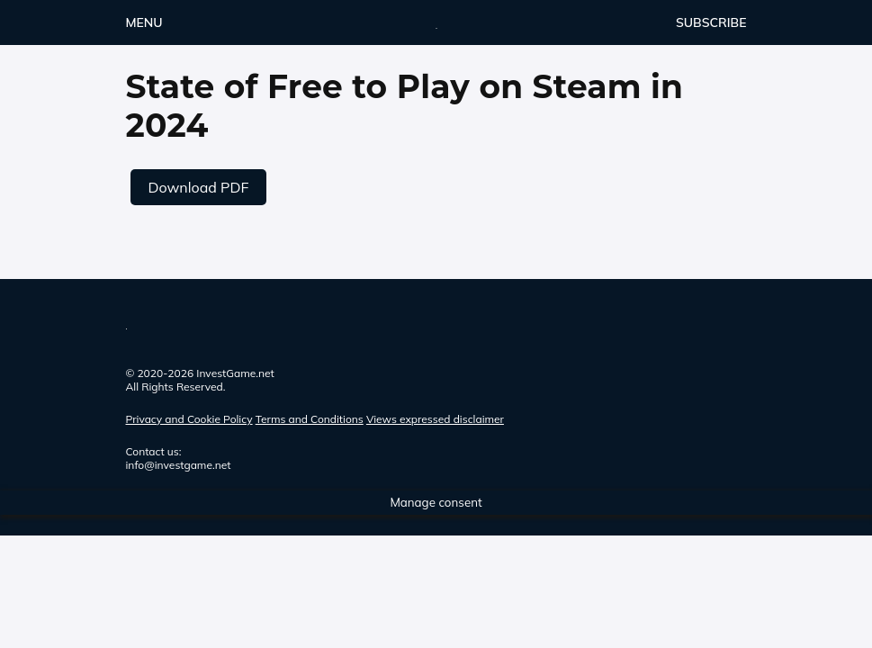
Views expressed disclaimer (435, 419)
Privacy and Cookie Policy (189, 419)
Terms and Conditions (310, 419)
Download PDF (198, 187)
